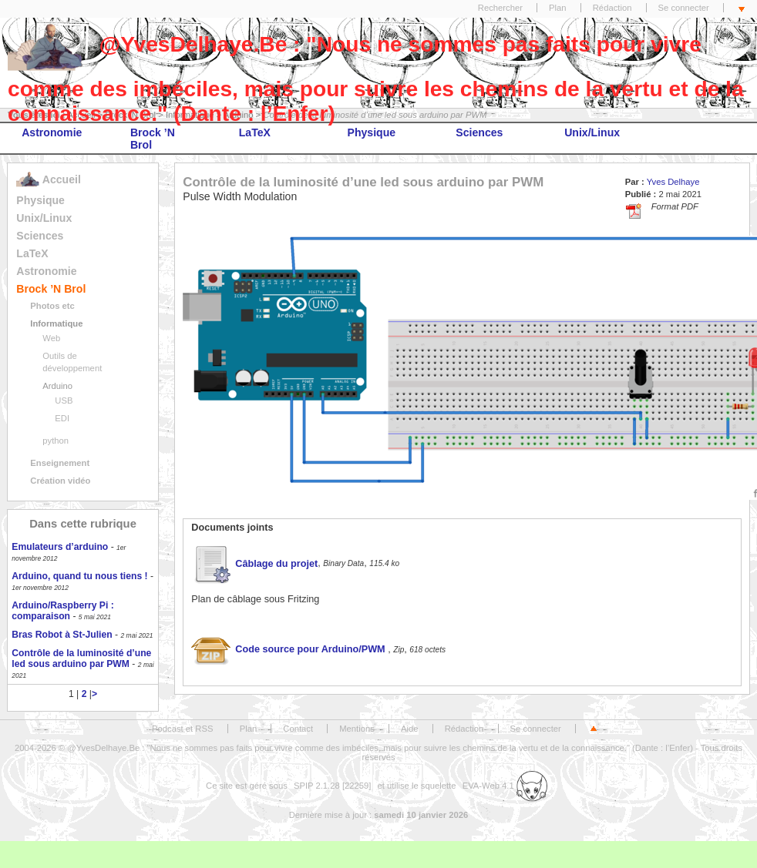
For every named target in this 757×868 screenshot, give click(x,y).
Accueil (48, 179)
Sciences (479, 132)
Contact (298, 728)
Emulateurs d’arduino (60, 546)
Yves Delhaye (673, 181)
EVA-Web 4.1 (505, 785)
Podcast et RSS (182, 728)
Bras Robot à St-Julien (62, 634)
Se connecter (683, 7)
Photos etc (52, 305)
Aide (410, 728)
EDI (62, 418)
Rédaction (612, 7)
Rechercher (500, 7)
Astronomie (52, 132)
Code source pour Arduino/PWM (289, 649)
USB (63, 400)
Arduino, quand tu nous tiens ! (79, 576)
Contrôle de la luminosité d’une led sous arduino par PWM (81, 658)
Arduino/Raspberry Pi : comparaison (62, 611)
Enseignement (59, 463)
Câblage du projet (254, 563)
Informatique (56, 323)
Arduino (57, 385)
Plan (558, 7)
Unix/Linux (592, 132)
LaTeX (255, 132)
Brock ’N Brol (152, 138)
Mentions (357, 728)
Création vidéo (60, 480)
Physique (372, 132)
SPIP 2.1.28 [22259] (333, 785)
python (55, 440)
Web (51, 338)
